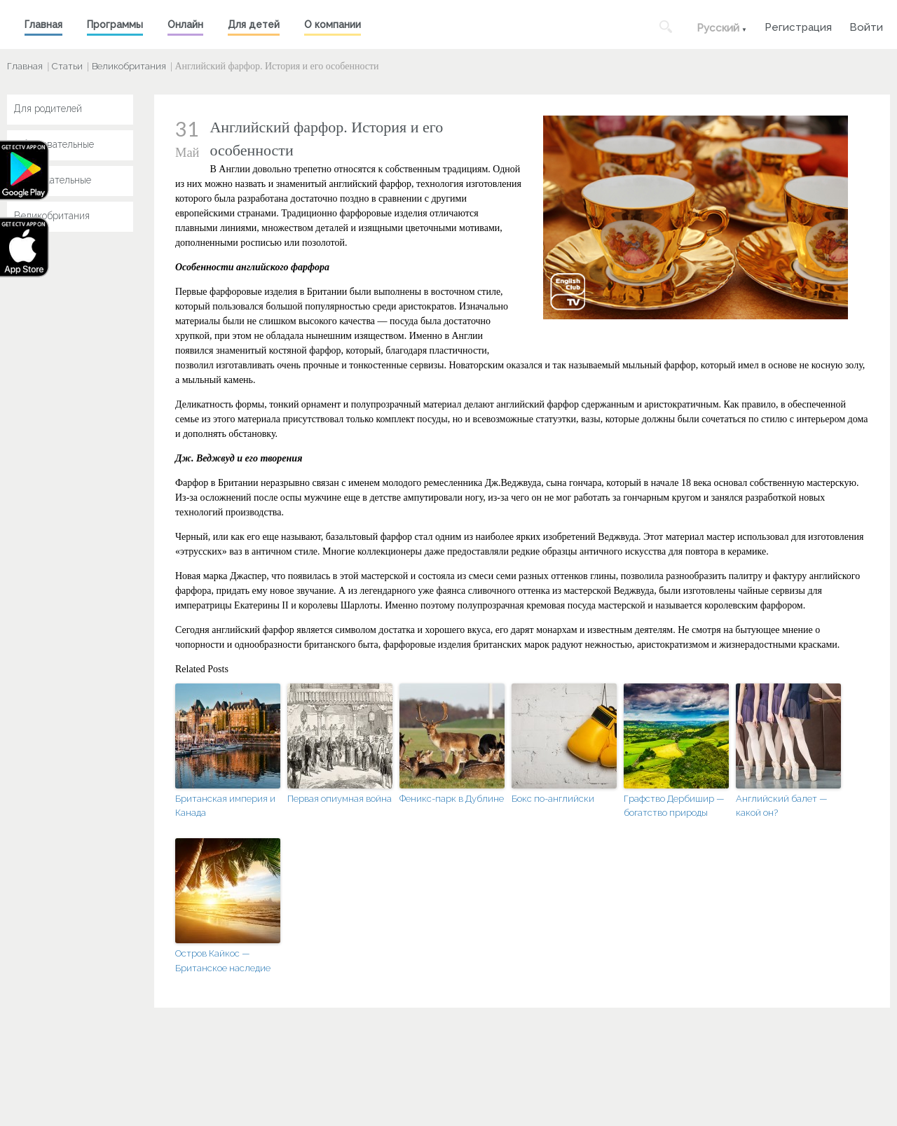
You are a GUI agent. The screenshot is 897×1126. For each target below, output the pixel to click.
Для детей (254, 24)
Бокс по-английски (553, 798)
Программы (115, 24)
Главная (43, 24)
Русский (718, 28)
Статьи (67, 66)
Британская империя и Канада (225, 806)
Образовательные (54, 144)
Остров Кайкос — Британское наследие (223, 960)
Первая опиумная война (339, 798)
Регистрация (798, 25)
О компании (332, 24)
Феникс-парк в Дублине (451, 798)
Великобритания (129, 66)
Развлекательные (52, 180)
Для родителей (48, 108)
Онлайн (185, 24)
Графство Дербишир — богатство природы (674, 806)
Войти (866, 25)
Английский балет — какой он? (782, 806)
